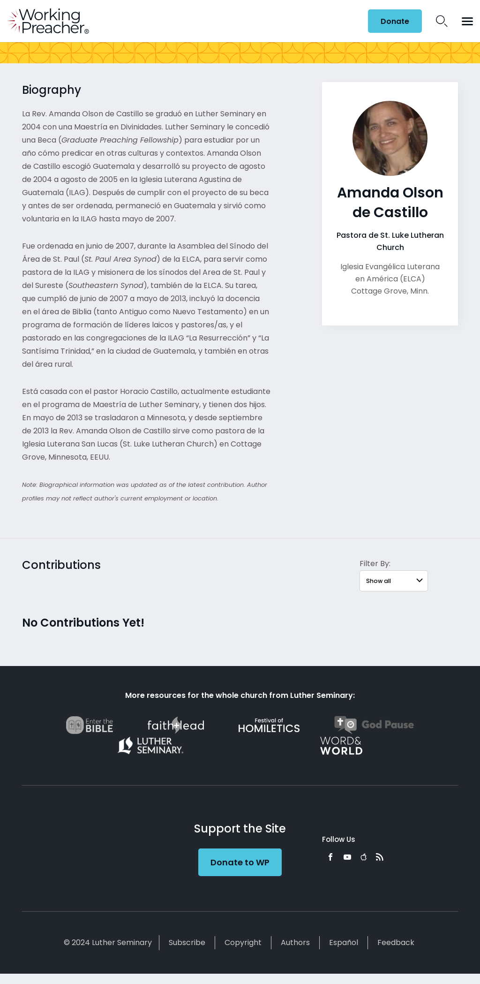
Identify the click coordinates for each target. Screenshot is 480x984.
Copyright (243, 942)
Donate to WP (240, 862)
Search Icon (442, 21)
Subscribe (187, 942)
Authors (295, 942)
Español (343, 942)
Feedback (395, 942)
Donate (395, 21)
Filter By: (375, 563)
